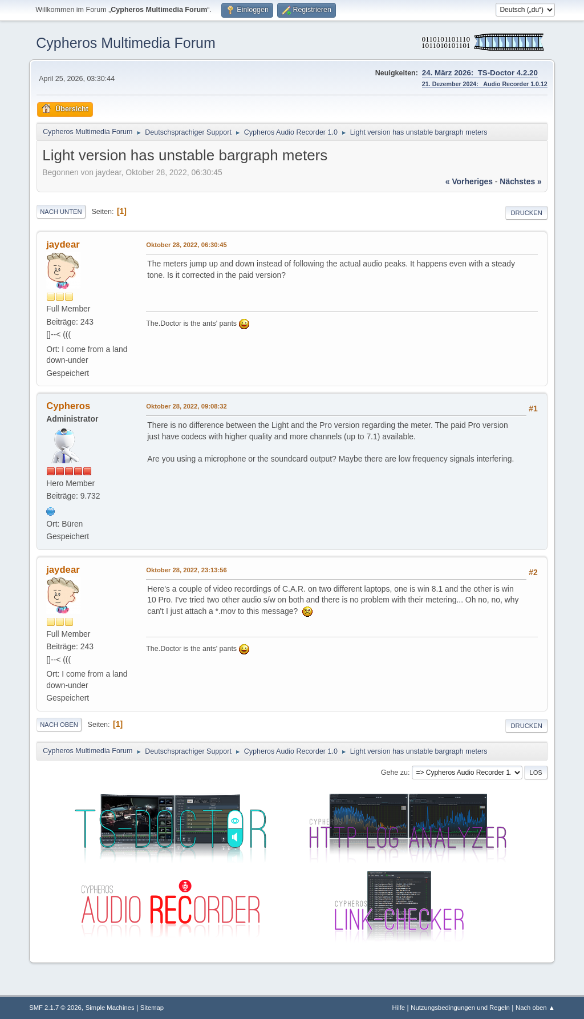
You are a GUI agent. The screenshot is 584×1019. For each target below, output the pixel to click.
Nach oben (59, 724)
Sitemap (152, 1007)
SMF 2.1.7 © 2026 (55, 1007)
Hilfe (398, 1007)
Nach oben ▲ (535, 1007)
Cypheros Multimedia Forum (126, 43)
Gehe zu (394, 773)
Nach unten (61, 211)
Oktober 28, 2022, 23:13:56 (186, 570)
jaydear (62, 244)
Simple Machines (110, 1007)
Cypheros (68, 406)
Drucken (526, 212)
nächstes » (520, 181)
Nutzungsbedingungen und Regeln (460, 1007)
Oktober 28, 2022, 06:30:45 (186, 244)
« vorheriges (469, 181)
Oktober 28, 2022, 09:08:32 (186, 406)
